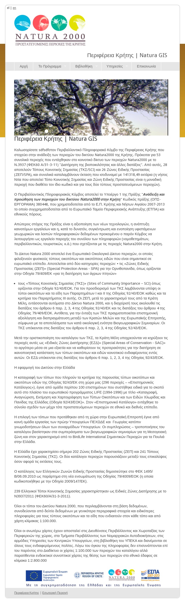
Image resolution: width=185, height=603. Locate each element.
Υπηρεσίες (115, 66)
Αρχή (24, 66)
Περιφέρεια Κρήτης (26, 593)
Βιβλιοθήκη (83, 66)
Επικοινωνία (146, 66)
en (14, 8)
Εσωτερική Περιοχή (55, 593)
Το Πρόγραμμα (49, 66)
